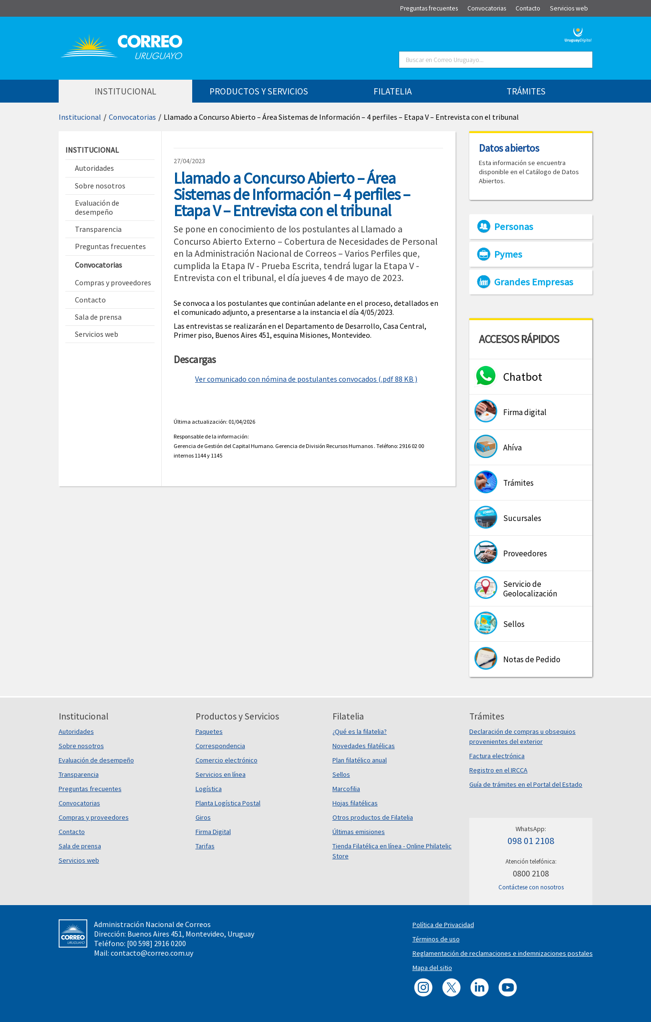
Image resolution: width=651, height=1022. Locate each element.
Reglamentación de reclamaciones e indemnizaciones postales (503, 953)
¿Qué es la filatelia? (359, 731)
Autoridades (76, 731)
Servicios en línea (221, 774)
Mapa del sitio (432, 967)
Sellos (341, 774)
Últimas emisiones (358, 831)
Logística (209, 788)
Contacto (72, 831)
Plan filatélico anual (359, 760)
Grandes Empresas (533, 282)
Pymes (508, 254)
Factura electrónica (497, 755)
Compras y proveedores (94, 817)
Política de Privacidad (443, 924)
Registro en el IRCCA (498, 770)
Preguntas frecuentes (90, 788)
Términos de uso (436, 939)
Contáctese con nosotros (531, 887)
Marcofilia (346, 788)
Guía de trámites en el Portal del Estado (525, 784)
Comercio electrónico (227, 760)
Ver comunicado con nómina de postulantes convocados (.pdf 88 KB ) (306, 379)
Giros (203, 817)
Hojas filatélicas (355, 803)
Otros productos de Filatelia (372, 817)
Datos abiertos (509, 148)
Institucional (80, 117)
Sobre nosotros (81, 745)
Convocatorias (132, 117)
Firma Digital (213, 831)
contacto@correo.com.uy (152, 953)
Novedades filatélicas (363, 745)
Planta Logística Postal (228, 803)
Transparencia (79, 774)
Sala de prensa (80, 846)
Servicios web (79, 860)
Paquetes (209, 731)
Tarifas (205, 846)
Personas (513, 226)
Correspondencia (220, 745)
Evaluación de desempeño (96, 760)
